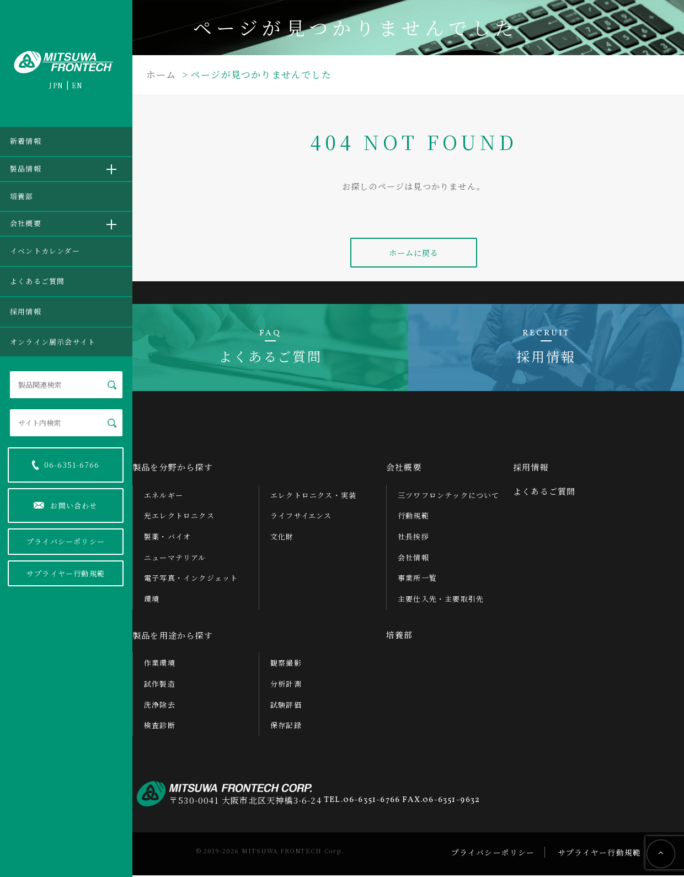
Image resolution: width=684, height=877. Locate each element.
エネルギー (163, 496)
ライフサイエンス (301, 517)
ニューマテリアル (175, 558)
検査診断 (159, 726)
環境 (151, 600)
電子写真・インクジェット (191, 579)
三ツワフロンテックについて (449, 496)
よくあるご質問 (37, 281)
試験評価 (286, 705)
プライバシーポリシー (65, 541)
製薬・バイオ (167, 537)
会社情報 (413, 558)
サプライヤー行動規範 (65, 573)
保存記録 (286, 726)
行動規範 (413, 517)
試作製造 (159, 685)
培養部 (22, 196)
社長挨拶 (413, 537)
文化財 (282, 537)
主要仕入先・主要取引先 (441, 600)
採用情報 (25, 311)
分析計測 (286, 685)
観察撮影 (286, 664)
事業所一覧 (417, 579)
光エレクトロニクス (179, 517)
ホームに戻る (413, 253)
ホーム (161, 74)
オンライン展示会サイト (52, 341)
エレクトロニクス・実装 (313, 496)
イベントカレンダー (45, 250)
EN (77, 85)
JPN (56, 85)
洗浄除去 (159, 705)
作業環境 (159, 664)
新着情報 (25, 141)
